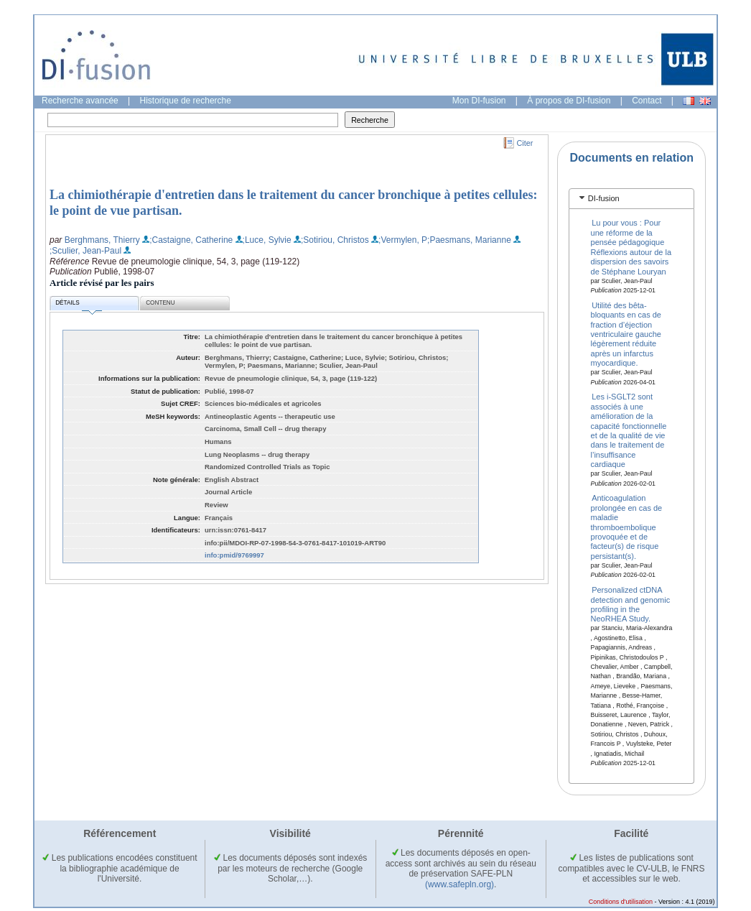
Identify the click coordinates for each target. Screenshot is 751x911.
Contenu (160, 303)
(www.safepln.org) (459, 884)
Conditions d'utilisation (621, 901)
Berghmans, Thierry (102, 240)
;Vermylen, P (402, 240)
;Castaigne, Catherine (191, 240)
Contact (646, 101)
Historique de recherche (185, 101)
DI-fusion (604, 198)
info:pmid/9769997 (234, 555)
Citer (525, 143)
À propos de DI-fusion (568, 101)
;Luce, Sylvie (267, 240)
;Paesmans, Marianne (469, 240)
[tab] (631, 198)
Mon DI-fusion (479, 101)
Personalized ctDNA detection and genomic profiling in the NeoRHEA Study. (631, 604)
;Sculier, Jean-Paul (85, 251)
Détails (78, 305)
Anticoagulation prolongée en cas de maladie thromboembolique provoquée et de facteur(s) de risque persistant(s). (627, 527)
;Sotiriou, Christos (335, 240)
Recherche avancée (80, 101)
